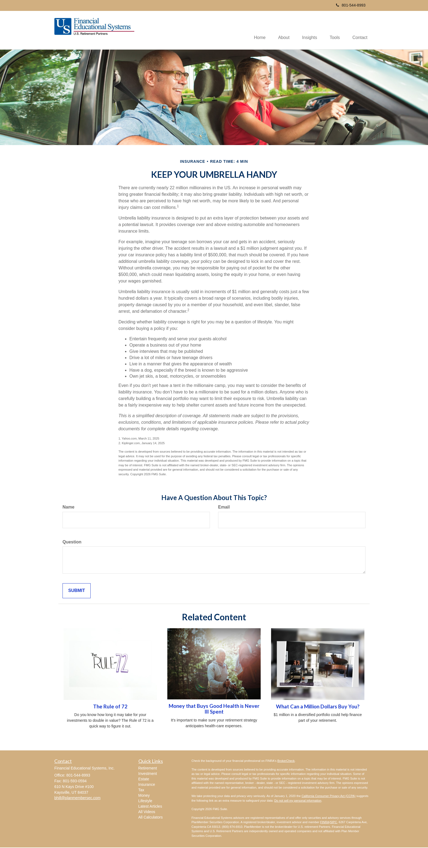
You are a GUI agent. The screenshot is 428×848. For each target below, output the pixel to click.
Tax (141, 790)
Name (69, 507)
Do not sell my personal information (297, 800)
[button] (280, 30)
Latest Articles (150, 807)
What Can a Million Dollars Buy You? (317, 707)
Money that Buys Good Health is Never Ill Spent (214, 709)
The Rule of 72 (110, 707)
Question (72, 542)
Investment (147, 774)
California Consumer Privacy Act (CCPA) (329, 796)
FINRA (324, 822)
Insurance (146, 785)
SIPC (333, 822)
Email (224, 507)
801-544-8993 (350, 5)
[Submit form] (77, 591)
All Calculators (150, 818)
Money (144, 796)
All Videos (146, 812)
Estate (143, 779)
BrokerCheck (286, 761)
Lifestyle (145, 801)
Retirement (147, 768)
